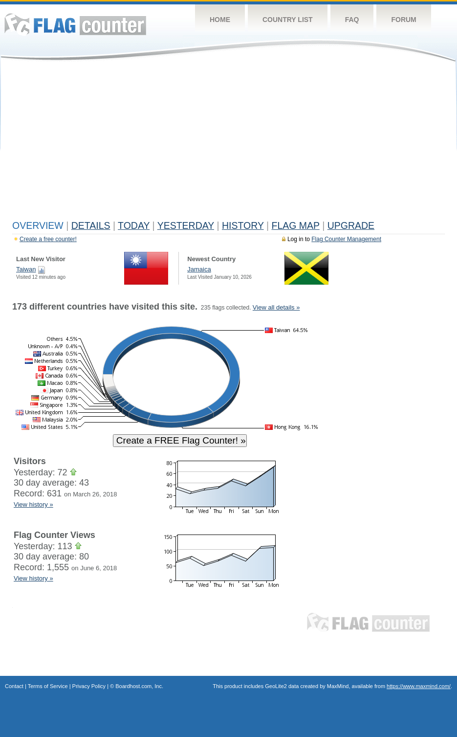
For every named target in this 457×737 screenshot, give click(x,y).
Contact (14, 686)
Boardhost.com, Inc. (139, 686)
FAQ (352, 19)
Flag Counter (75, 24)
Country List (287, 19)
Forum (403, 19)
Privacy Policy (89, 686)
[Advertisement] (228, 142)
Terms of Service (48, 686)
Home (220, 19)
